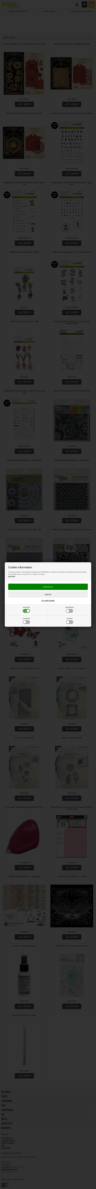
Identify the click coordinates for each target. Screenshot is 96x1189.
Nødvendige (26, 609)
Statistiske (69, 621)
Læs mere (11, 576)
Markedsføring (69, 609)
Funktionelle (26, 621)
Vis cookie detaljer (48, 601)
